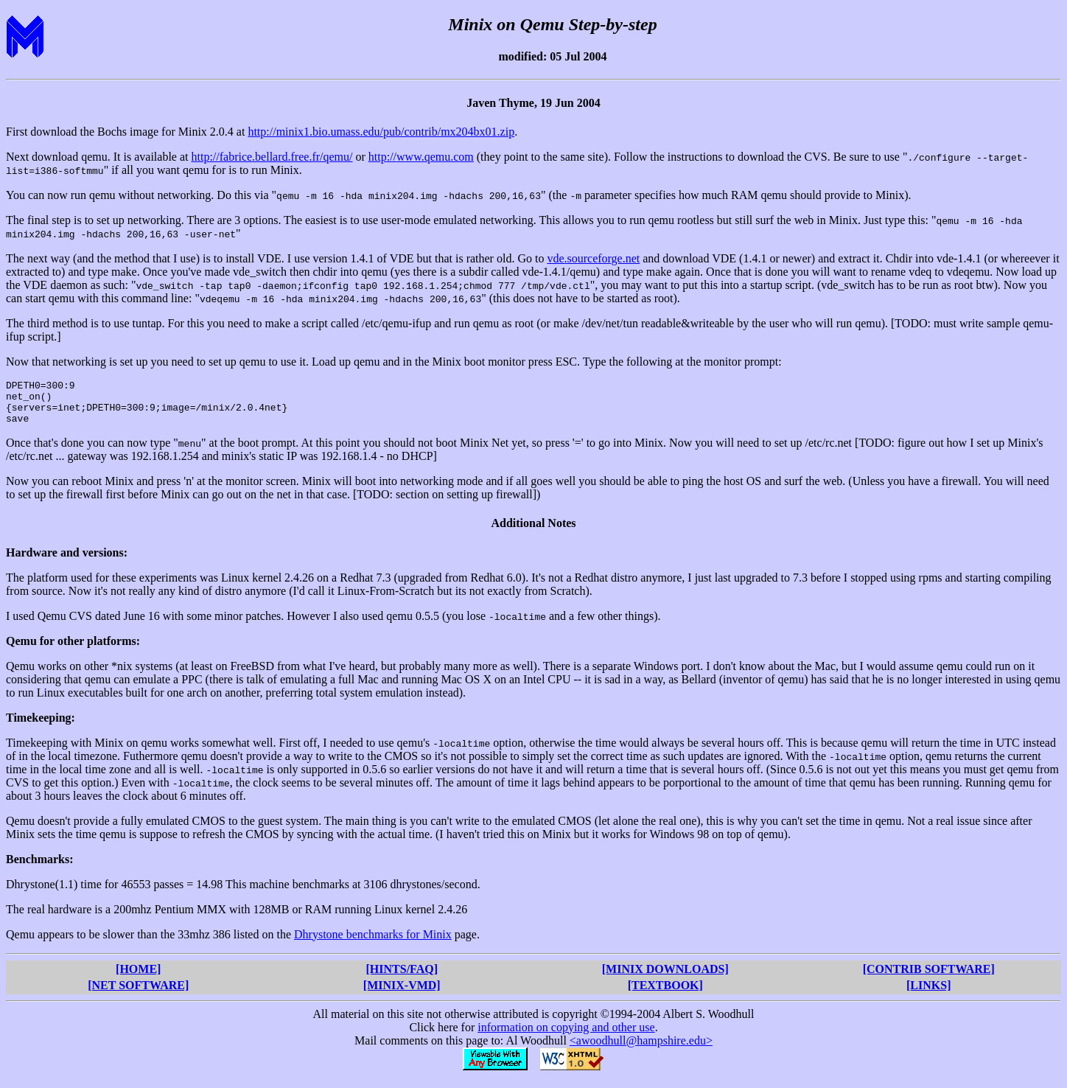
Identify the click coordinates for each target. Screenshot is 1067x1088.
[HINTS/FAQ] (402, 978)
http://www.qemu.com (421, 156)
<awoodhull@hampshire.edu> (641, 1049)
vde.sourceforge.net (593, 258)
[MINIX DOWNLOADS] (665, 978)
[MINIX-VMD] (402, 994)
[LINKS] (928, 994)
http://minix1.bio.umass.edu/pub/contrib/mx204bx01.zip (381, 131)
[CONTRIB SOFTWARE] (929, 978)
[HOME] (138, 978)
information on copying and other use (565, 1036)
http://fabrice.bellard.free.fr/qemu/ (271, 156)
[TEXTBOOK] (665, 994)
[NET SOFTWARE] (138, 994)
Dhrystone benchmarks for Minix (373, 943)
